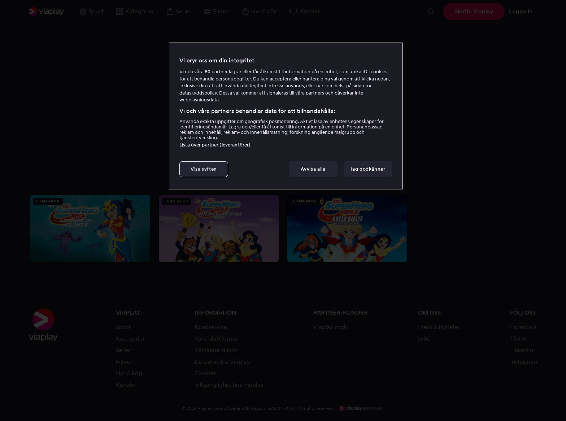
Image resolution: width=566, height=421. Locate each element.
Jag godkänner (368, 169)
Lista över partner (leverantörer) (215, 145)
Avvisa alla (313, 169)
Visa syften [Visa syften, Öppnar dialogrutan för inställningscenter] (204, 169)
